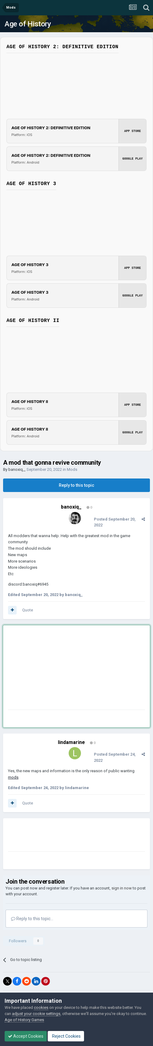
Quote (27, 610)
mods (13, 777)
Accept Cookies (25, 1036)
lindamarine (71, 742)
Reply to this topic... (32, 918)
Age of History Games (24, 1019)
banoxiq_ (16, 469)
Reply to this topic (76, 485)
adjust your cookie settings (36, 1013)
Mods (72, 469)
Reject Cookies (66, 1036)
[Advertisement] (57, 669)
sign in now (121, 888)
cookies (41, 1007)
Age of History (28, 24)
